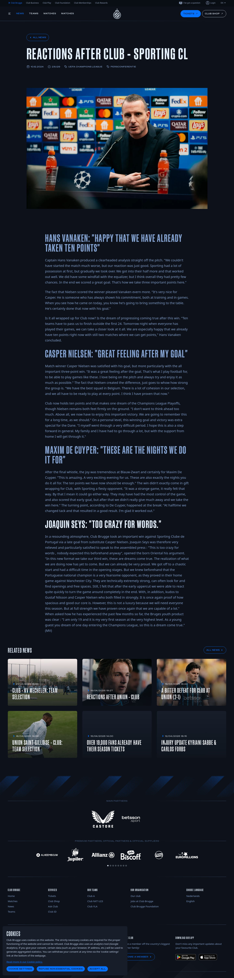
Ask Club (53, 906)
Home (11, 896)
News (20, 13)
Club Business (32, 2)
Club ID (52, 911)
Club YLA (92, 906)
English (190, 901)
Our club (136, 896)
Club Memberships (82, 2)
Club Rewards (101, 2)
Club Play (47, 2)
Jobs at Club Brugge (142, 901)
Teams (33, 13)
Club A (91, 896)
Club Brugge (15, 2)
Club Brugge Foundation (145, 906)
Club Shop (54, 901)
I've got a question (189, 3)
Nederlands (193, 896)
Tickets (52, 896)
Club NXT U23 (95, 901)
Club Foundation (62, 2)
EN (223, 2)
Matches (50, 13)
